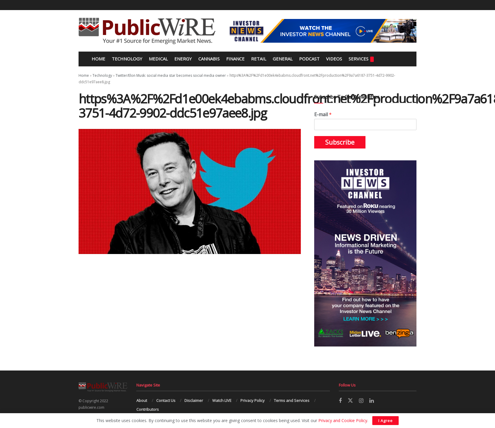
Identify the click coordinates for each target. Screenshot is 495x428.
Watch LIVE (221, 400)
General (283, 59)
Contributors (147, 409)
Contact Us (165, 400)
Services (361, 59)
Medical (158, 59)
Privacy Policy (252, 400)
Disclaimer (193, 400)
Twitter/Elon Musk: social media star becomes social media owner (171, 75)
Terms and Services (291, 400)
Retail (258, 59)
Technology (127, 59)
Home (97, 59)
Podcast (309, 59)
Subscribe (340, 142)
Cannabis (209, 59)
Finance (235, 59)
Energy (183, 59)
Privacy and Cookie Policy (342, 420)
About (141, 400)
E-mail (323, 114)
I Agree (385, 420)
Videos (334, 59)
